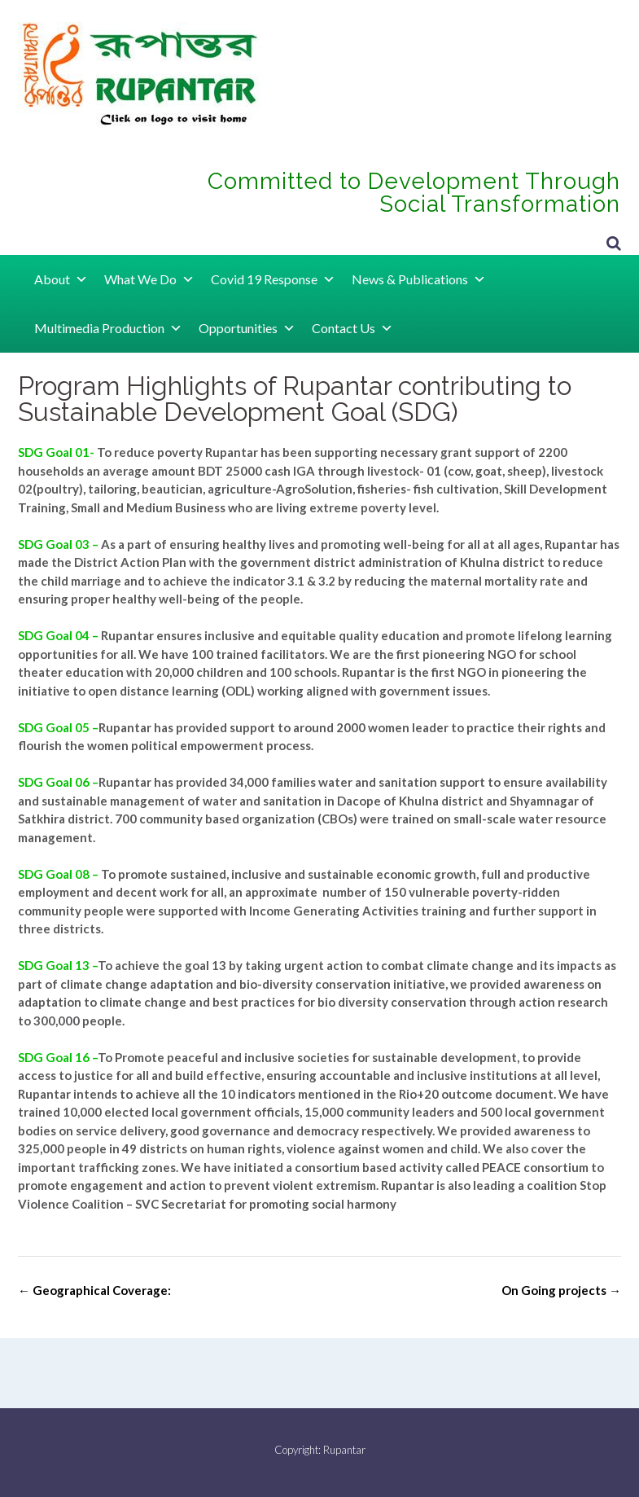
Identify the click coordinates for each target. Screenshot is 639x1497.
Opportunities (247, 328)
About (61, 279)
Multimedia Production (108, 328)
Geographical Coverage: (94, 1290)
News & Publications (419, 279)
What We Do (149, 279)
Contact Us (352, 328)
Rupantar (344, 1449)
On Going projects (561, 1290)
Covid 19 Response (273, 279)
